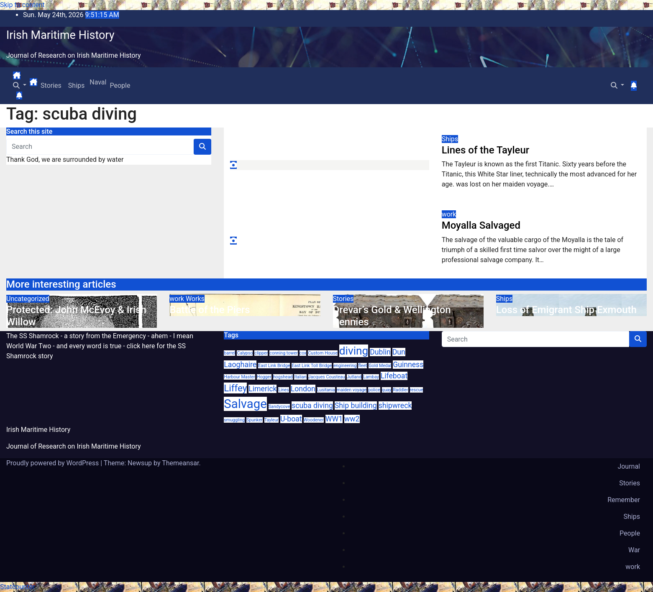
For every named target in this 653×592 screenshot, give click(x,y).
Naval (97, 82)
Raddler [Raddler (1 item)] (400, 390)
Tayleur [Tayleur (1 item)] (271, 420)
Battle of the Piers (209, 310)
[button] (19, 85)
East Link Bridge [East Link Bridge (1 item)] (274, 365)
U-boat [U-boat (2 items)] (291, 419)
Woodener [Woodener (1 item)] (314, 420)
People (120, 85)
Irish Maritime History (60, 35)
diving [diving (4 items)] (353, 350)
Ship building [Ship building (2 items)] (356, 405)
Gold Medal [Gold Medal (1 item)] (380, 365)
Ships (76, 85)
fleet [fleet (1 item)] (362, 365)
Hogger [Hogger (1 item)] (264, 377)
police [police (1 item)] (374, 390)
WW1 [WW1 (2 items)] (334, 419)
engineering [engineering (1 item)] (344, 365)
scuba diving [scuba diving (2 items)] (312, 405)
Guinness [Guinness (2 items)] (408, 364)
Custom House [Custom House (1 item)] (322, 353)
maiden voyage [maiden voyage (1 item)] (351, 390)
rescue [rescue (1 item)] (416, 390)
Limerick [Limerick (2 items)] (262, 389)
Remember (623, 500)
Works (195, 299)
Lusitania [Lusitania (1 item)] (326, 390)
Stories (51, 85)
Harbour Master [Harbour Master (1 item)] (239, 377)
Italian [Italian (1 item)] (300, 377)
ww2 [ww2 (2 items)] (351, 419)
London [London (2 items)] (303, 389)
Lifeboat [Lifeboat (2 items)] (394, 376)
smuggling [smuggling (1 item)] (234, 420)
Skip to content (22, 5)
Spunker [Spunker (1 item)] (254, 420)
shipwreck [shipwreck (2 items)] (395, 405)
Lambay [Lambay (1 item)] (371, 377)
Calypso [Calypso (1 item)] (245, 353)
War (634, 550)
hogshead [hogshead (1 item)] (283, 377)
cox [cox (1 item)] (303, 353)
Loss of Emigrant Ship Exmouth (566, 310)
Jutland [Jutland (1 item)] (354, 377)
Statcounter (17, 587)
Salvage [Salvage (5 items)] (245, 404)
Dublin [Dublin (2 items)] (380, 352)
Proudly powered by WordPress (53, 463)
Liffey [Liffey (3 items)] (235, 388)
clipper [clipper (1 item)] (261, 353)
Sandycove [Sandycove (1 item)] (279, 406)
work (449, 214)
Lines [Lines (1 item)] (283, 390)
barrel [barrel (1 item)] (229, 353)
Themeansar (180, 463)
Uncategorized (27, 299)
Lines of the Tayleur (486, 150)
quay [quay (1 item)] (387, 390)
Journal (628, 466)
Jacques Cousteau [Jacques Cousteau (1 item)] (326, 377)
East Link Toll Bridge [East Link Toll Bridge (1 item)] (312, 365)
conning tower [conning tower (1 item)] (283, 353)
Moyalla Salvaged (481, 225)
